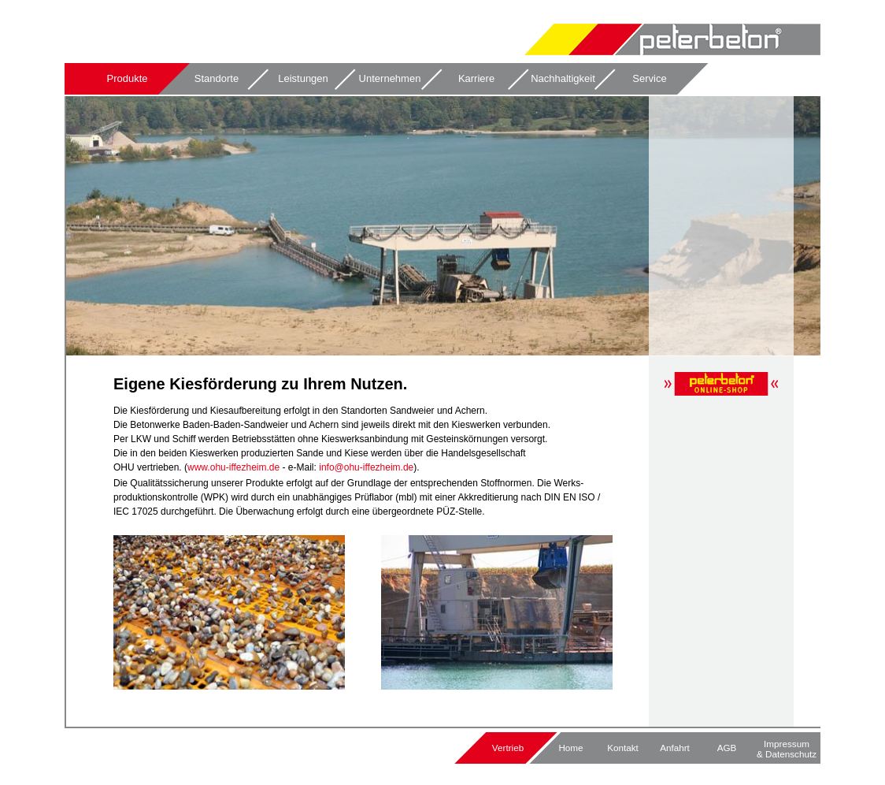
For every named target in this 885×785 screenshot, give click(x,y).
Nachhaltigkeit (563, 78)
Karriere (476, 78)
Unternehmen (390, 78)
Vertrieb (508, 747)
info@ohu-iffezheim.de (366, 467)
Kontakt (623, 747)
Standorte (216, 78)
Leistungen (303, 78)
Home (570, 747)
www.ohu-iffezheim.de (233, 467)
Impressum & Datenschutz (786, 748)
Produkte (126, 78)
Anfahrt (675, 747)
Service (649, 78)
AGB (727, 747)
